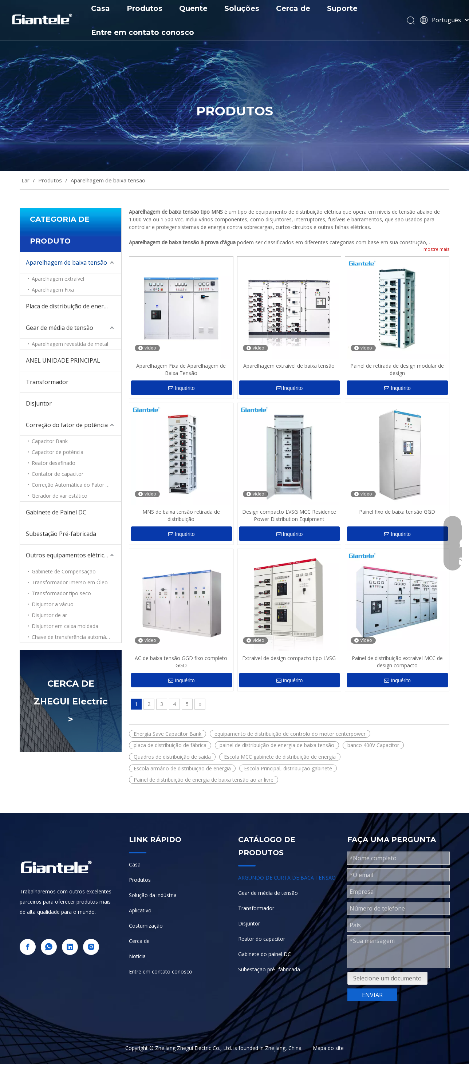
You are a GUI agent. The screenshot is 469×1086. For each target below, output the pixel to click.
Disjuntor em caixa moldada (65, 626)
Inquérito (181, 388)
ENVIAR (372, 995)
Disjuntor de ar (49, 615)
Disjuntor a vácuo (53, 604)
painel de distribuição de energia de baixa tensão (277, 745)
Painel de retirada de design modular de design (397, 369)
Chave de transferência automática (73, 636)
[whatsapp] (49, 947)
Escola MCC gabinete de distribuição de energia (280, 756)
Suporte (342, 8)
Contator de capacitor (57, 473)
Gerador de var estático (59, 495)
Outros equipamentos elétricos (68, 555)
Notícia (137, 956)
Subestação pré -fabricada (269, 969)
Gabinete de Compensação (64, 571)
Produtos (144, 8)
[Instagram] (91, 947)
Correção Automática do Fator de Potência (76, 484)
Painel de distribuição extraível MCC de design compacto (397, 662)
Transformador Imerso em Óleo (70, 582)
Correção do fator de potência (67, 425)
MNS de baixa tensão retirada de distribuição (181, 515)
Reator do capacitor (261, 938)
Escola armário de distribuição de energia (182, 768)
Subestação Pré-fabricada (61, 534)
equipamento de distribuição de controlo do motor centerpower (290, 733)
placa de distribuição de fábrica (170, 745)
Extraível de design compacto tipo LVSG (289, 658)
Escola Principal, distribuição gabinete (288, 768)
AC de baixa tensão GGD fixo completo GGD (181, 662)
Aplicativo (140, 910)
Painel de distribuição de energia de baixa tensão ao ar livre (203, 779)
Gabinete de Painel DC (56, 512)
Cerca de (293, 8)
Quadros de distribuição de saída (172, 756)
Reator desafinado (53, 462)
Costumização (146, 925)
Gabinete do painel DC (264, 954)
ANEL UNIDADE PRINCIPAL (63, 360)
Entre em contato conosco (142, 32)
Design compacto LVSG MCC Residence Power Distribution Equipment (289, 515)
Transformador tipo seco (61, 593)
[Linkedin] (70, 947)
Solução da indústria (153, 895)
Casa (100, 8)
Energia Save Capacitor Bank (167, 733)
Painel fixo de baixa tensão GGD (397, 511)
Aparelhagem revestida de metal (70, 343)
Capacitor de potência (57, 452)
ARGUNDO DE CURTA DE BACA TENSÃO (287, 877)
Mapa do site (328, 1047)
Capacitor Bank (50, 441)
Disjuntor (39, 403)
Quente (193, 8)
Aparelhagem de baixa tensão (66, 262)
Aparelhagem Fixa (53, 289)
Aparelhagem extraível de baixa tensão (289, 365)
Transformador (47, 382)
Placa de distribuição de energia (69, 306)
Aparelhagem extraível (58, 278)
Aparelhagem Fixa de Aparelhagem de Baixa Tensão (181, 369)
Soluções (241, 8)
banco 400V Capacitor (373, 745)
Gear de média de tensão (59, 328)
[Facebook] (28, 947)
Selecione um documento (387, 978)
